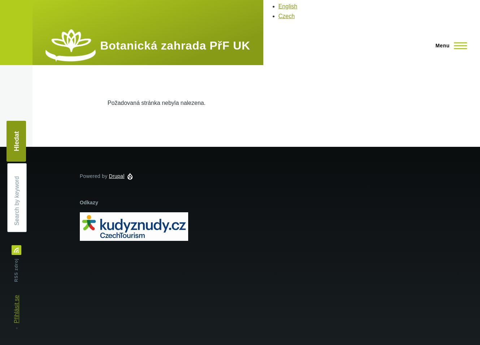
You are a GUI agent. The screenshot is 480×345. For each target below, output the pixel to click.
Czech (286, 16)
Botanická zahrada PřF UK (175, 45)
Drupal (117, 176)
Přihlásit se (16, 309)
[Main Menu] (449, 45)
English (287, 6)
